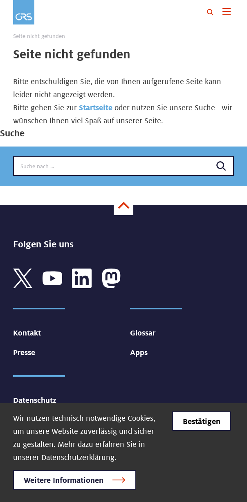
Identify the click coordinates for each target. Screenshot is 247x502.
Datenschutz (34, 400)
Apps (139, 352)
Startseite (95, 107)
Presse (24, 352)
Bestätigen (201, 421)
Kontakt (27, 333)
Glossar (142, 333)
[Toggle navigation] (226, 12)
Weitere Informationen (63, 480)
